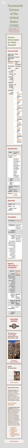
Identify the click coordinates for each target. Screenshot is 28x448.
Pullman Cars (14, 429)
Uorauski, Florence (19, 117)
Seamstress (19, 220)
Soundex (16, 158)
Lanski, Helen (19, 128)
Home (14, 28)
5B (14, 61)
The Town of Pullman (14, 431)
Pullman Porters (14, 433)
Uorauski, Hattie (19, 105)
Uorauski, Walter (19, 100)
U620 (15, 155)
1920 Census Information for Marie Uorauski (14, 31)
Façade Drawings (14, 382)
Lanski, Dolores (19, 134)
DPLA (14, 408)
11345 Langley (16, 194)
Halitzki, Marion (19, 139)
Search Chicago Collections (12, 403)
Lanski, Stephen (19, 122)
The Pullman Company (14, 428)
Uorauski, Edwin (19, 111)
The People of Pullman (14, 29)
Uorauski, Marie (19, 94)
